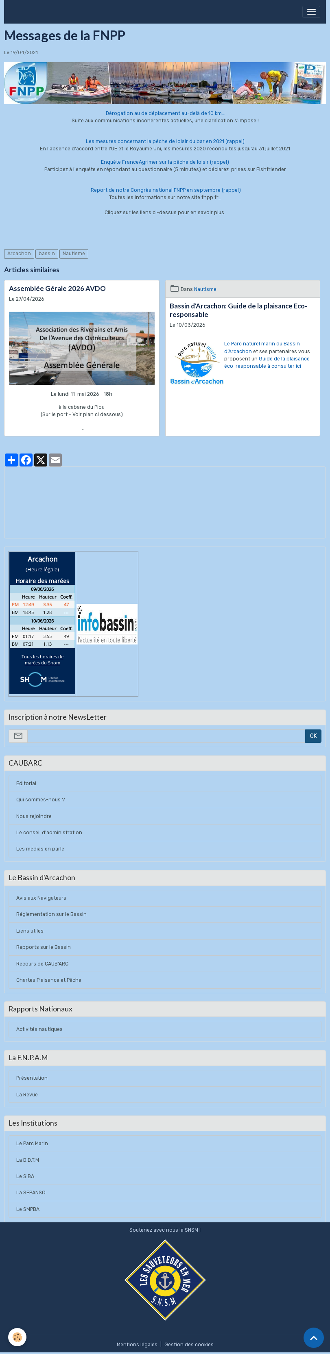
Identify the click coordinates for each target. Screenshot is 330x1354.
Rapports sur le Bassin (43, 947)
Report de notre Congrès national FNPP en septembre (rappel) (166, 190)
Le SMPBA (27, 1209)
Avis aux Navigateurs (41, 898)
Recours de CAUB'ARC (42, 964)
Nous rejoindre (34, 816)
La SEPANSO (31, 1193)
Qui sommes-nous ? (40, 800)
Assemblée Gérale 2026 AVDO (57, 288)
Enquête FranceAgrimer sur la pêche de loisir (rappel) (165, 162)
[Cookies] (17, 1337)
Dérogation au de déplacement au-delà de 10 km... (165, 113)
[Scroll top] (314, 1338)
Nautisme (74, 253)
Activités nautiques (39, 1029)
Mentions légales (137, 1344)
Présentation (32, 1078)
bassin (47, 253)
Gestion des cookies (189, 1344)
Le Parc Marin (32, 1143)
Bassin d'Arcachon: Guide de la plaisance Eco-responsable (238, 310)
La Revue (27, 1095)
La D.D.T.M (27, 1160)
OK (313, 736)
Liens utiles (30, 931)
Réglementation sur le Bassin (51, 914)
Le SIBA (25, 1176)
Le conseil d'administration (49, 832)
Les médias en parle (40, 849)
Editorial (26, 783)
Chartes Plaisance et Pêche (48, 980)
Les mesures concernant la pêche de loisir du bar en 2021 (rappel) (165, 141)
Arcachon (19, 253)
